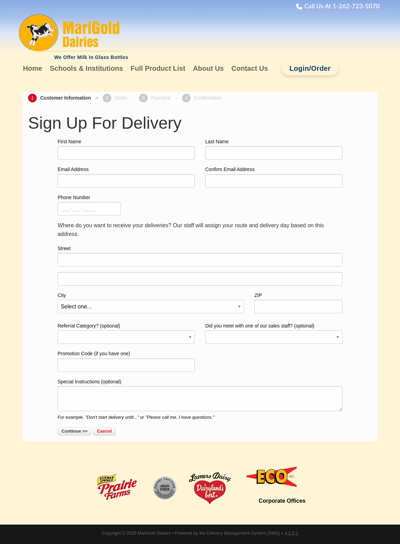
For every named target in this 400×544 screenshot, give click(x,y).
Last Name (217, 141)
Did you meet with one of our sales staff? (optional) (259, 326)
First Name (69, 141)
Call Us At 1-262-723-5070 (342, 6)
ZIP (258, 295)
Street (64, 248)
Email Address (73, 169)
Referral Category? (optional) (89, 326)
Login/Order (310, 68)
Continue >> (75, 431)
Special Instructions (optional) (89, 381)
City (62, 295)
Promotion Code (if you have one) (94, 353)
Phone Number (74, 197)
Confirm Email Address (229, 169)
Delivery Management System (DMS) (243, 533)
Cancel (104, 431)
